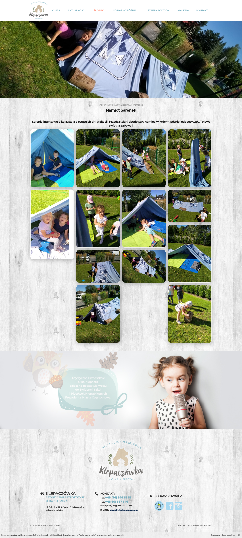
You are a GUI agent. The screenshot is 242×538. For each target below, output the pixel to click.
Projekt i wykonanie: (195, 525)
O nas (56, 10)
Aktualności (76, 10)
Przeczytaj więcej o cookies (223, 535)
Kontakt (202, 10)
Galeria (183, 10)
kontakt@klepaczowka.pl (123, 510)
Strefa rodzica (158, 10)
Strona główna (106, 105)
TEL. (115, 497)
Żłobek (99, 10)
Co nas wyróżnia (124, 10)
